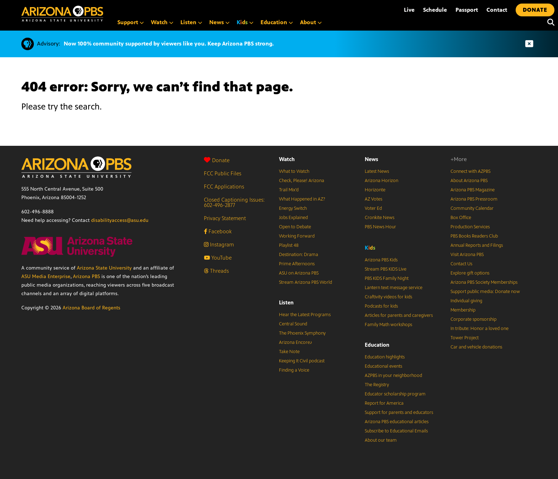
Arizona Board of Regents (91, 308)
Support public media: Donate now (485, 291)
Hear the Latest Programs (305, 315)
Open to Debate (295, 227)
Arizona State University (104, 268)
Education (377, 344)
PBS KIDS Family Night (387, 278)
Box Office (461, 217)
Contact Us (461, 264)
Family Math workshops (388, 325)
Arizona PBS (86, 276)
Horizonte (375, 190)
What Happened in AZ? (302, 199)
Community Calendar (472, 208)
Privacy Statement (225, 218)
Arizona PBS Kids (381, 260)
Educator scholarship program (395, 394)
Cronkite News (379, 217)
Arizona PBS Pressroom (474, 199)
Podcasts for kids (381, 306)
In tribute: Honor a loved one (480, 328)
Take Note (289, 352)
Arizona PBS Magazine (473, 190)
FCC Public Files (222, 173)
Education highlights (385, 357)
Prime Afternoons (297, 264)
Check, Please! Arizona (301, 180)
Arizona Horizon (381, 180)
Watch (287, 159)
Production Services (470, 227)
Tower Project (465, 338)
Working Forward (297, 236)
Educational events (383, 366)
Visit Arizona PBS (467, 254)
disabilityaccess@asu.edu (119, 220)
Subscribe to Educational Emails (396, 431)
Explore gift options (470, 273)
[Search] (549, 22)
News (371, 159)
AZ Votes (373, 199)
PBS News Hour (380, 227)
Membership (463, 310)
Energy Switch (293, 208)
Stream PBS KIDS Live (385, 269)
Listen (286, 302)
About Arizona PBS (469, 180)
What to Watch (294, 171)
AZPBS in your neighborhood (393, 375)
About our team (381, 440)
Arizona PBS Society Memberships (484, 282)
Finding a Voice (294, 370)
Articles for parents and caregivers (399, 315)
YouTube (218, 257)
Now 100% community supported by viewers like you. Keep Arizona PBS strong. (169, 43)
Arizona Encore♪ (295, 342)
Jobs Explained (293, 217)
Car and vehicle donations (476, 347)
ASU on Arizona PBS (299, 273)
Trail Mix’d (289, 190)
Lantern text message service (393, 288)
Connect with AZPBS (470, 171)
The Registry (377, 385)
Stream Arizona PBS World (305, 282)
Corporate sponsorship (473, 319)
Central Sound (293, 324)
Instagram (219, 244)
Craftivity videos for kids (388, 297)
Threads (216, 270)
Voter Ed (373, 208)
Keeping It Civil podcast (302, 361)
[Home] (62, 14)
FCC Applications (224, 186)
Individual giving (466, 301)
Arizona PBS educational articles (396, 422)
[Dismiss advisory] (529, 44)
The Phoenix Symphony (302, 333)
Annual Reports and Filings (477, 245)
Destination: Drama (298, 254)
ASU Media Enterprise (45, 276)
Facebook (218, 231)
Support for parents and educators (399, 412)
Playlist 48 (289, 245)
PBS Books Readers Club (474, 236)
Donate (217, 160)
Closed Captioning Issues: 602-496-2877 (234, 202)
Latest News (377, 171)
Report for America (384, 403)
